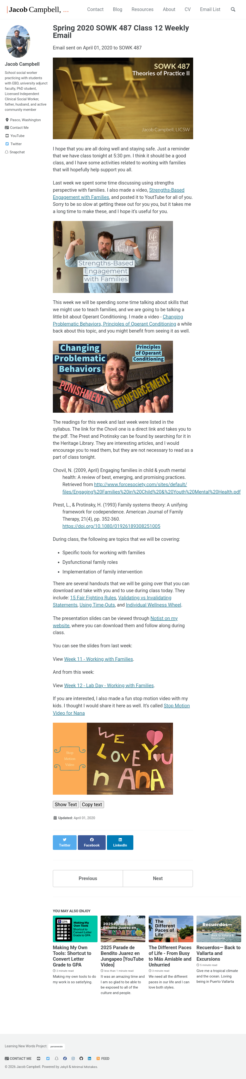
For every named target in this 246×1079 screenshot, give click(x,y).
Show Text (66, 819)
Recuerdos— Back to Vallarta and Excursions (219, 963)
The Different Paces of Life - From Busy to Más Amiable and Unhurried (170, 965)
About (166, 9)
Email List (208, 9)
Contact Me (18, 1058)
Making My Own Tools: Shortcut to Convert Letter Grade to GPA (72, 965)
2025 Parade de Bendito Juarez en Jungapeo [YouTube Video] (122, 965)
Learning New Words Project (25, 1046)
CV (185, 9)
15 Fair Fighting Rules (105, 611)
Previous (88, 888)
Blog (113, 9)
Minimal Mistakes (85, 1067)
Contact (90, 9)
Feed (103, 1058)
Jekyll (64, 1067)
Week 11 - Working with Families (98, 672)
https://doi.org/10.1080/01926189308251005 (111, 538)
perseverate (57, 1046)
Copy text (92, 819)
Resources (139, 9)
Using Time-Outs (97, 618)
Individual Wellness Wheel (154, 618)
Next (158, 888)
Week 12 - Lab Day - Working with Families (109, 699)
